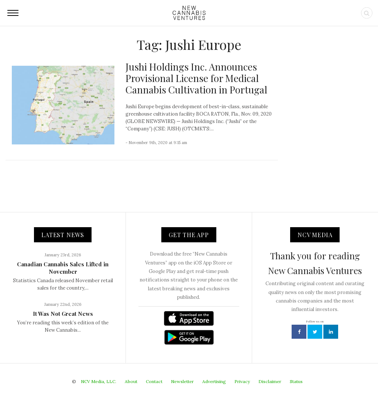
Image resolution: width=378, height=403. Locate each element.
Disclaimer (269, 381)
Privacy (242, 381)
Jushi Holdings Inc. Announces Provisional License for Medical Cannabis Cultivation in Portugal (196, 78)
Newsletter (182, 381)
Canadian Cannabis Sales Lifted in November (63, 267)
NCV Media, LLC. (98, 381)
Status (296, 381)
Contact (154, 381)
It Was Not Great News (63, 313)
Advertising (214, 381)
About (131, 381)
